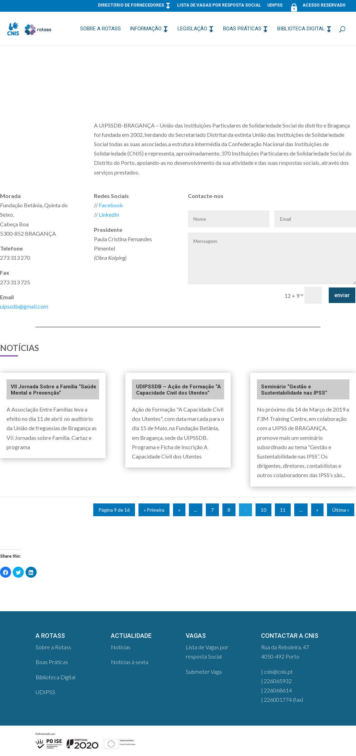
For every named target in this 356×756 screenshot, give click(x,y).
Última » (340, 510)
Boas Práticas (242, 29)
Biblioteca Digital (301, 29)
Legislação (192, 29)
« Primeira (154, 510)
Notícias (121, 647)
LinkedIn (109, 214)
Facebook (111, 205)
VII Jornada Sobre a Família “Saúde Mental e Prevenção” (53, 390)
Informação (146, 29)
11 (283, 510)
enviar (342, 295)
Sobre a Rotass (100, 29)
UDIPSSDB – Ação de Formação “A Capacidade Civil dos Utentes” (178, 390)
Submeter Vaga (204, 671)
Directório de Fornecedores (131, 5)
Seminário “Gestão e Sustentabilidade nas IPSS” (294, 390)
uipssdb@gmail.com (24, 306)
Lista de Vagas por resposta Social (219, 5)
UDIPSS (274, 5)
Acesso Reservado (317, 6)
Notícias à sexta (129, 662)
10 (263, 510)
